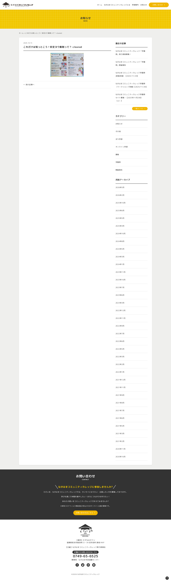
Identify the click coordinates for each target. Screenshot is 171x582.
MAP (102, 542)
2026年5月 (120, 187)
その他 (118, 131)
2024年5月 (120, 249)
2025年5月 (120, 218)
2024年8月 (120, 241)
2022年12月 (121, 310)
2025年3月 (120, 226)
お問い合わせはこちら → (85, 513)
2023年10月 (121, 280)
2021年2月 (120, 441)
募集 (117, 154)
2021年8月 (120, 403)
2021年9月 (120, 395)
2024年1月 (120, 264)
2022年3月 (120, 356)
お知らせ (143, 5)
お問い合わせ (158, 5)
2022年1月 (120, 372)
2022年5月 (120, 349)
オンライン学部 (122, 147)
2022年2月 (120, 364)
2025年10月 (121, 203)
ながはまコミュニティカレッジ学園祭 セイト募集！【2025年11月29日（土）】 (131, 97)
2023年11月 (121, 272)
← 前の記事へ (28, 84)
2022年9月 (120, 326)
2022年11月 (121, 318)
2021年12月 (121, 380)
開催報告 (119, 170)
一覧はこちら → (139, 109)
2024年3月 (120, 257)
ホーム (99, 5)
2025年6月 (120, 210)
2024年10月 (121, 233)
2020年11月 (121, 449)
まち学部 (119, 139)
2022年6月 (120, 341)
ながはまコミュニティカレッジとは (117, 5)
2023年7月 (120, 287)
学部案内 (135, 5)
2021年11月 (121, 387)
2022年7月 (120, 333)
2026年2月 (120, 195)
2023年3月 (120, 303)
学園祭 (118, 162)
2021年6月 (120, 418)
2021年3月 (120, 433)
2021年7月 (120, 410)
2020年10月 (121, 457)
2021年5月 (120, 426)
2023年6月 (120, 295)
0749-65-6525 (85, 556)
